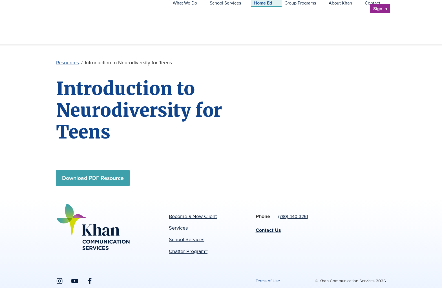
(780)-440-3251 (293, 216)
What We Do (227, 30)
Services (178, 228)
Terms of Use (268, 281)
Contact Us (268, 230)
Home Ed (291, 30)
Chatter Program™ (188, 251)
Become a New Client (193, 216)
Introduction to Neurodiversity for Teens (128, 62)
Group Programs (321, 30)
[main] (221, 128)
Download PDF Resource (93, 178)
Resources (67, 62)
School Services (260, 30)
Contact (379, 30)
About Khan (354, 30)
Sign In (380, 8)
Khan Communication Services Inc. (87, 37)
